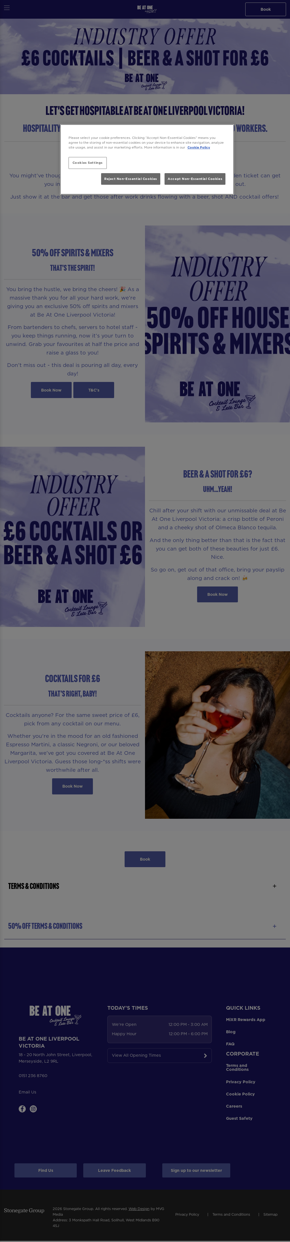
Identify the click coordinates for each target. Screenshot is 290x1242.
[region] (147, 159)
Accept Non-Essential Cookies (195, 179)
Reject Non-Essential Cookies (130, 179)
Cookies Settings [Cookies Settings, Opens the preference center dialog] (87, 162)
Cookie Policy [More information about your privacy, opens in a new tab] (198, 147)
